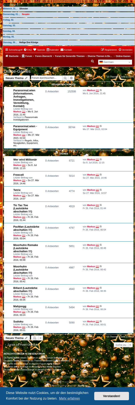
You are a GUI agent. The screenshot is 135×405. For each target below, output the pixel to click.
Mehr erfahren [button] (69, 398)
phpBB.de (82, 386)
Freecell (18, 174)
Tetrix (17, 190)
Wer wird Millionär (25, 159)
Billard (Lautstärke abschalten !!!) (25, 289)
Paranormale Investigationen (25, 118)
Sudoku (18, 321)
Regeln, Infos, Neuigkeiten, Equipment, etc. (26, 143)
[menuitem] (28, 49)
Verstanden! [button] (111, 396)
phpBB (58, 382)
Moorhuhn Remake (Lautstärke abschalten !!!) (25, 248)
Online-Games (17, 71)
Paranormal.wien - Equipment (25, 128)
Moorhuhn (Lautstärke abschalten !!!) (22, 269)
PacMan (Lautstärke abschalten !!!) (26, 228)
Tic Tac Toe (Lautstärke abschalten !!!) (22, 208)
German (106, 62)
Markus (17, 111)
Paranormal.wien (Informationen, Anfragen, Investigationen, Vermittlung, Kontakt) (24, 98)
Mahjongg (19, 306)
